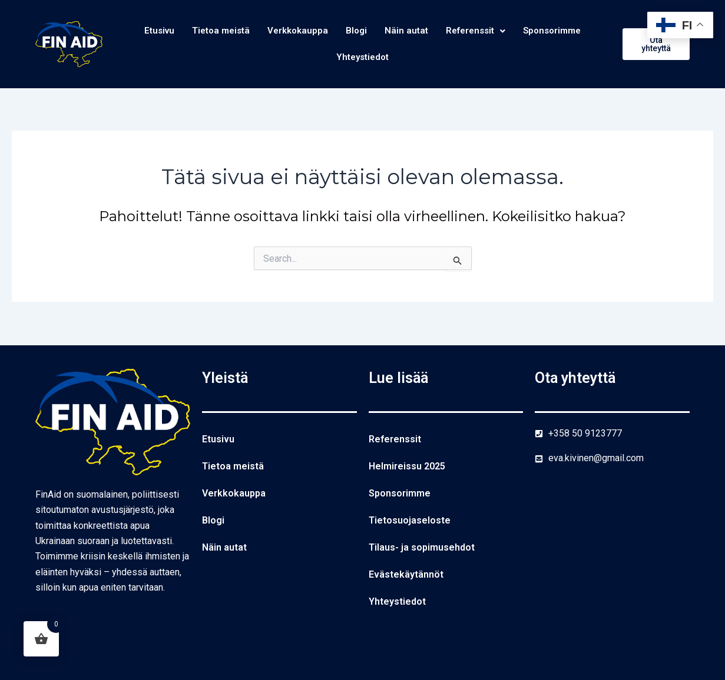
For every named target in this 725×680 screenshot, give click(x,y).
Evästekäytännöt (406, 574)
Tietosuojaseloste (410, 520)
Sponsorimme (560, 30)
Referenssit (479, 30)
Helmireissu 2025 (407, 466)
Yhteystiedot (362, 58)
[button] (479, 31)
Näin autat (407, 30)
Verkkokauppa (295, 30)
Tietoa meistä (215, 30)
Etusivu (150, 30)
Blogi (356, 30)
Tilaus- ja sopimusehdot (422, 547)
